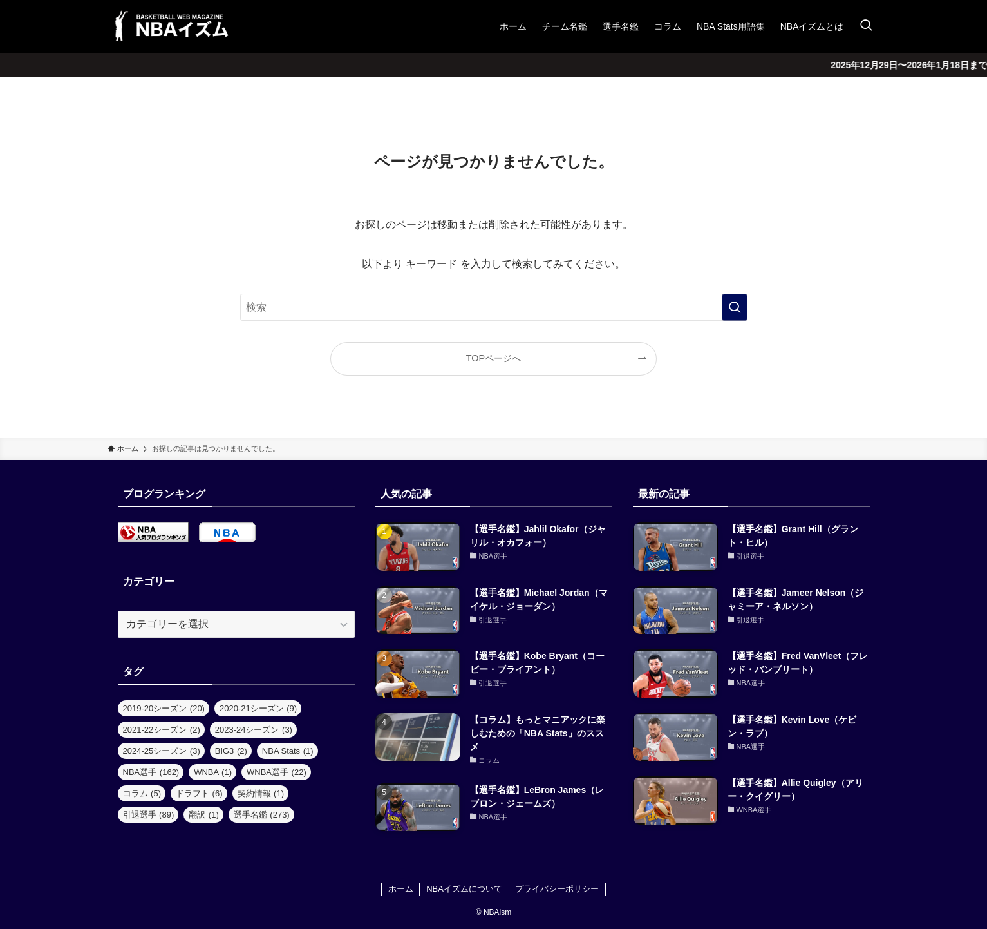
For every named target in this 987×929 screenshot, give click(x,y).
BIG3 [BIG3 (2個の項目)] (231, 751)
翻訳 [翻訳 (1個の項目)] (204, 814)
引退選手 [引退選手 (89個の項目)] (148, 814)
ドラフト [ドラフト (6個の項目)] (199, 793)
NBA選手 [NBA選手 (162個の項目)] (151, 772)
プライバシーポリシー (557, 889)
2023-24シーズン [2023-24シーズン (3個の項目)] (253, 729)
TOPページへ (493, 358)
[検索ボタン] (866, 26)
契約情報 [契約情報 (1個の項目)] (261, 793)
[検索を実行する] (734, 307)
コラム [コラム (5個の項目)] (142, 793)
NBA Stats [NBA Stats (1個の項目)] (288, 751)
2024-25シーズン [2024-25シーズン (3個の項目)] (161, 751)
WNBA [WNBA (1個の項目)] (213, 772)
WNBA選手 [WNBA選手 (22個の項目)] (276, 772)
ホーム (400, 889)
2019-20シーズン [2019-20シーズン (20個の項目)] (164, 708)
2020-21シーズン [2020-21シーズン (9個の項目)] (258, 708)
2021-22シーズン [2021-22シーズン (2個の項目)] (161, 729)
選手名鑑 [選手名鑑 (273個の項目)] (262, 814)
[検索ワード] (493, 307)
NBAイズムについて (464, 889)
